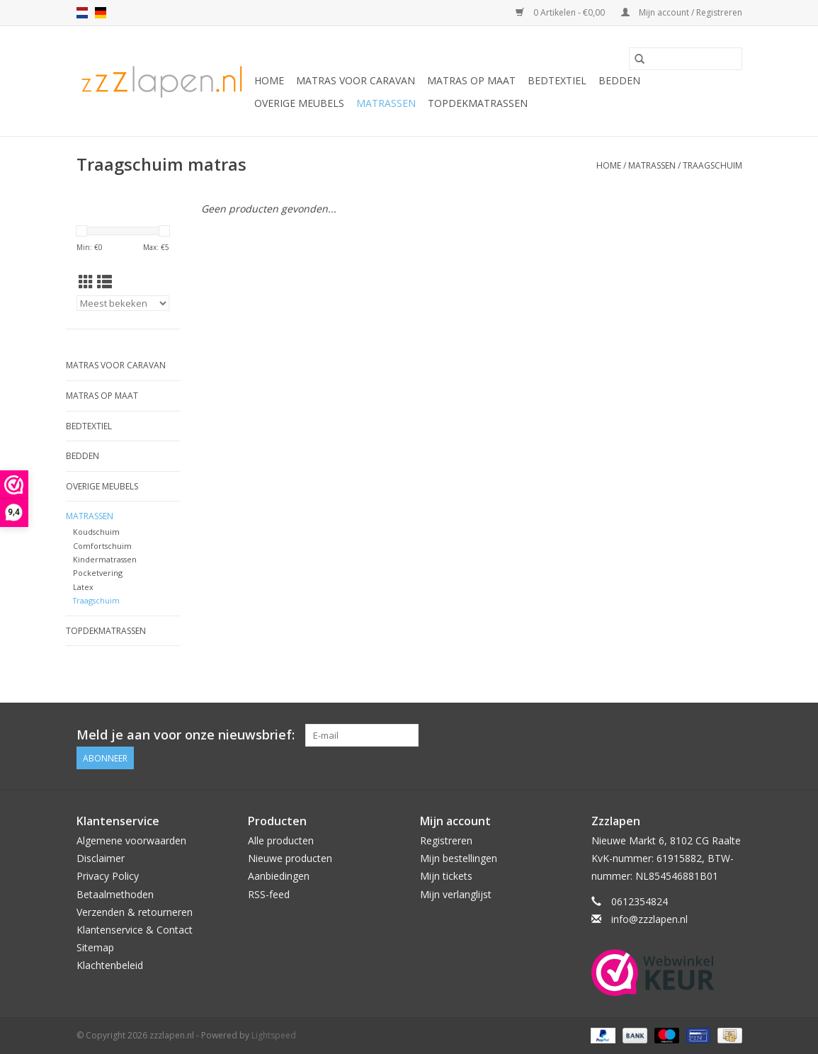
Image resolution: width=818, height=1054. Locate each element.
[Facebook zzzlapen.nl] (730, 735)
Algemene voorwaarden (131, 840)
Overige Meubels (299, 103)
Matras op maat (471, 80)
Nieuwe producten (290, 858)
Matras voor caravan (355, 80)
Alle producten (281, 840)
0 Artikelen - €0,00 (561, 12)
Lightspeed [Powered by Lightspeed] (273, 1035)
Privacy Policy (107, 876)
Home (269, 80)
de (100, 12)
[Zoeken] (685, 58)
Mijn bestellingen (458, 858)
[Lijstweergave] (104, 282)
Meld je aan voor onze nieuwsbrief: (185, 734)
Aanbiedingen (278, 876)
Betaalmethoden (115, 894)
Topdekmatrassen (478, 103)
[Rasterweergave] (86, 282)
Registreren (446, 840)
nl (82, 12)
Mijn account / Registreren (681, 12)
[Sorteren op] (123, 303)
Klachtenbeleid (109, 965)
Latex (83, 587)
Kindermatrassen (105, 559)
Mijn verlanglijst (456, 894)
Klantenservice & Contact (134, 929)
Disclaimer (100, 858)
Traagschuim (712, 165)
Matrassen (386, 103)
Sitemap (95, 947)
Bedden (619, 80)
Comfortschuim (102, 545)
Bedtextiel (557, 80)
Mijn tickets (446, 876)
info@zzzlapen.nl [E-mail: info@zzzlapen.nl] (649, 919)
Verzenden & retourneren (134, 912)
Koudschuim (96, 531)
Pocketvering (98, 572)
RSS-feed (269, 894)
